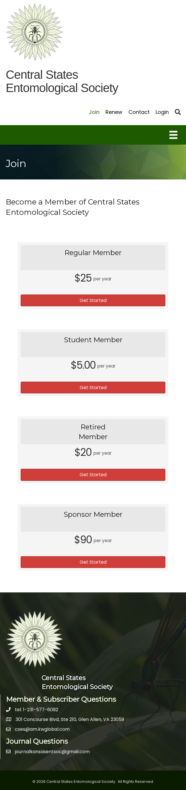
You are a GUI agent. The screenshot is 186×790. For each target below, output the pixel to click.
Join (94, 112)
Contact (139, 112)
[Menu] (173, 135)
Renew (113, 112)
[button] (93, 300)
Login (162, 112)
